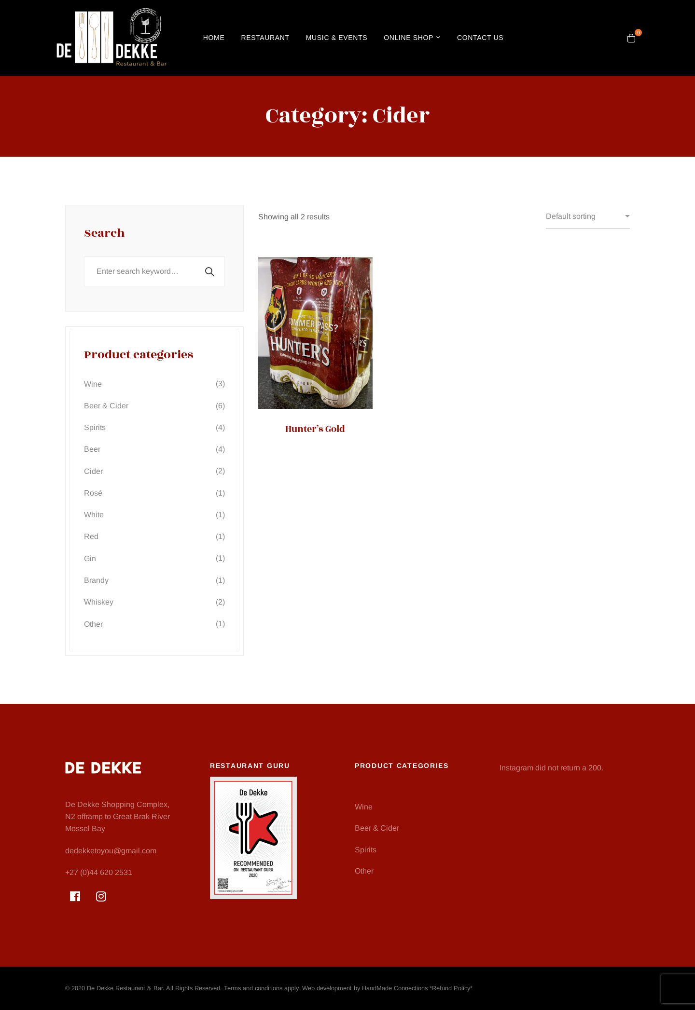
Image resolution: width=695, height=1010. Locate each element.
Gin (154, 558)
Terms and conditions (253, 988)
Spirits (154, 427)
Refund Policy (451, 988)
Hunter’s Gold (315, 429)
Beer (154, 449)
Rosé (154, 493)
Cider (154, 471)
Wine (154, 383)
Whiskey (154, 602)
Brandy (154, 580)
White (154, 515)
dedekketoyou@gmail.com (110, 851)
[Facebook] (75, 896)
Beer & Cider (154, 406)
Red (154, 536)
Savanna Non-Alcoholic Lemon (444, 436)
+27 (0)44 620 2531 (98, 872)
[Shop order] (588, 217)
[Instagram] (101, 896)
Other (154, 623)
